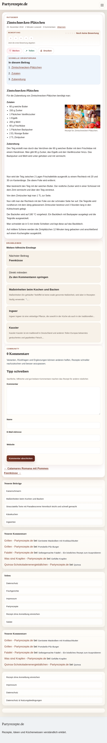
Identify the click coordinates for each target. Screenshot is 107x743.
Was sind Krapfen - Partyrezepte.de (25, 558)
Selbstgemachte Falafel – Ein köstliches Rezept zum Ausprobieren (69, 553)
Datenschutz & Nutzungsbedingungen (24, 700)
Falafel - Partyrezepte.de (18, 552)
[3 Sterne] (21, 38)
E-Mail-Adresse (14, 432)
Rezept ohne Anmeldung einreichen (23, 614)
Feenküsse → (12, 473)
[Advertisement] (53, 167)
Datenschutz (12, 583)
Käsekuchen (12, 514)
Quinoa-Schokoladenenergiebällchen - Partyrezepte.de (36, 564)
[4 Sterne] (26, 38)
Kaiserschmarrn (13, 491)
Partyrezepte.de (14, 4)
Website (10, 444)
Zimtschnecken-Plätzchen (26, 67)
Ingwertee (11, 522)
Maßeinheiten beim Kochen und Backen (25, 499)
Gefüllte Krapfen (59, 559)
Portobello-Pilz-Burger (48, 547)
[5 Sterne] (31, 38)
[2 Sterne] (15, 38)
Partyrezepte (12, 606)
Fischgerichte (12, 591)
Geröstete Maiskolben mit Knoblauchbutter (58, 541)
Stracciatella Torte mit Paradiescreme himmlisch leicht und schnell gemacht (41, 506)
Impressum (11, 598)
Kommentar (12, 384)
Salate (9, 622)
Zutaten (15, 73)
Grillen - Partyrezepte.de (18, 540)
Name (9, 419)
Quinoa (77, 565)
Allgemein (61, 27)
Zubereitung (18, 79)
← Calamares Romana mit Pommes (26, 468)
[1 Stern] (10, 38)
